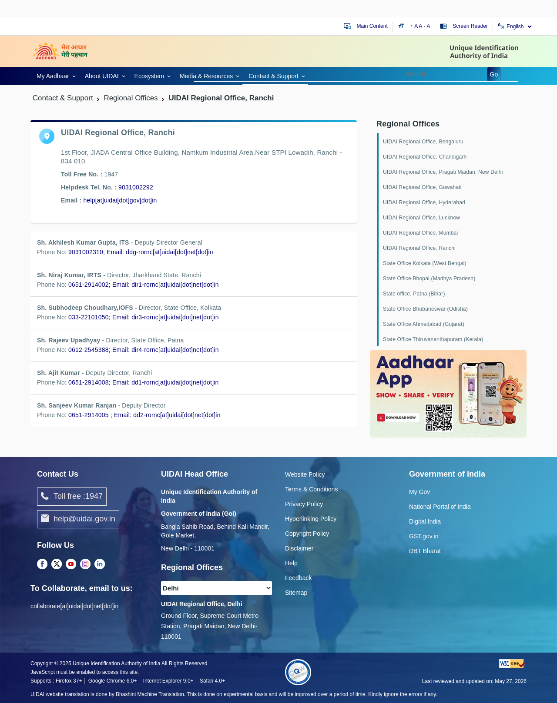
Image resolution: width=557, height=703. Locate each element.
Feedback (298, 577)
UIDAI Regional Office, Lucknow (421, 218)
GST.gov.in (423, 536)
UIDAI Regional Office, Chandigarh (424, 157)
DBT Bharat (425, 550)
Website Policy (305, 474)
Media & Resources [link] (206, 76)
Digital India (425, 521)
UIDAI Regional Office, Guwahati (422, 187)
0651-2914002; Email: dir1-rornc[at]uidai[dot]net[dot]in (143, 285)
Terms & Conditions (311, 489)
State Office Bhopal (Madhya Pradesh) (429, 278)
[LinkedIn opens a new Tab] (99, 564)
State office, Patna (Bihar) (414, 294)
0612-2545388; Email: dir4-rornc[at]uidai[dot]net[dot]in (143, 350)
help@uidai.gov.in (78, 519)
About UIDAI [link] (102, 76)
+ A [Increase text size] (414, 26)
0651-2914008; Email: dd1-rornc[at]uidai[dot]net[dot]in (143, 382)
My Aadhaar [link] (53, 76)
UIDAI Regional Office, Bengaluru (423, 142)
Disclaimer (299, 548)
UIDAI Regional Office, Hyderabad (424, 202)
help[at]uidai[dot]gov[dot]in (120, 200)
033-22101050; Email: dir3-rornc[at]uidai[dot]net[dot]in (143, 317)
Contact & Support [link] (273, 76)
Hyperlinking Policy (310, 518)
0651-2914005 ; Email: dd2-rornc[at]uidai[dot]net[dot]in (144, 415)
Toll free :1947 (72, 496)
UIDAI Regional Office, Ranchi (419, 248)
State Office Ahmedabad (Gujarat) (423, 324)
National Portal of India (440, 506)
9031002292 (135, 187)
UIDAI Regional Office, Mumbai (420, 233)
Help (291, 563)
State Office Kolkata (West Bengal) (424, 263)
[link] (54, 75)
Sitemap (296, 592)
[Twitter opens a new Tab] (56, 564)
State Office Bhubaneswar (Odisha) (425, 309)
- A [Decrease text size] (427, 26)
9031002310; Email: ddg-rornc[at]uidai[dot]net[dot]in (140, 252)
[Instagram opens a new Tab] (85, 564)
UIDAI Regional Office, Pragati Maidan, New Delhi (443, 172)
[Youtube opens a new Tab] (71, 564)
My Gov (419, 491)
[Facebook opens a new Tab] (42, 564)
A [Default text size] (420, 26)
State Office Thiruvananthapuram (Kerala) (433, 339)
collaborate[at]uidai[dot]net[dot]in (74, 606)
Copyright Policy (307, 533)
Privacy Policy (304, 504)
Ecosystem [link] (149, 76)
